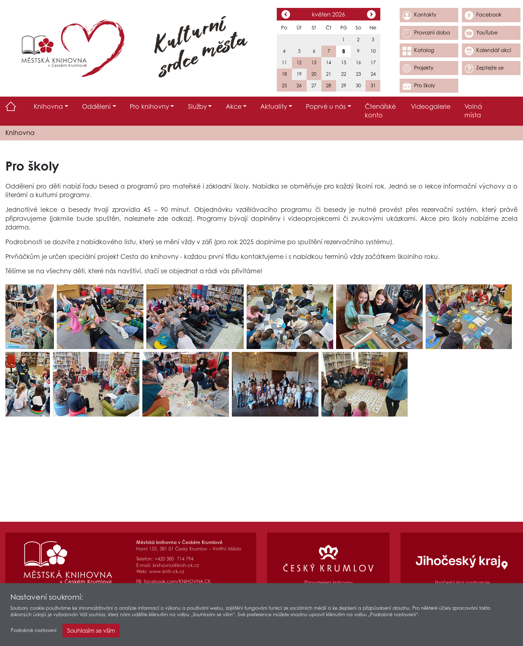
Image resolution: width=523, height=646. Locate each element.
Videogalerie (430, 106)
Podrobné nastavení (33, 632)
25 (284, 85)
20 (313, 74)
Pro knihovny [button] (149, 106)
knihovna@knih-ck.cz (176, 565)
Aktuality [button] (273, 106)
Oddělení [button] (96, 106)
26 (299, 85)
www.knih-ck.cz (166, 571)
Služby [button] (197, 106)
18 (284, 74)
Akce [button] (234, 106)
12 (299, 62)
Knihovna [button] (48, 106)
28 (328, 85)
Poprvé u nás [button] (326, 106)
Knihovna (20, 132)
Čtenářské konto (380, 111)
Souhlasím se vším (91, 632)
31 (373, 85)
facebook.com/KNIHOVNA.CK (177, 581)
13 (313, 62)
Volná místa (473, 111)
